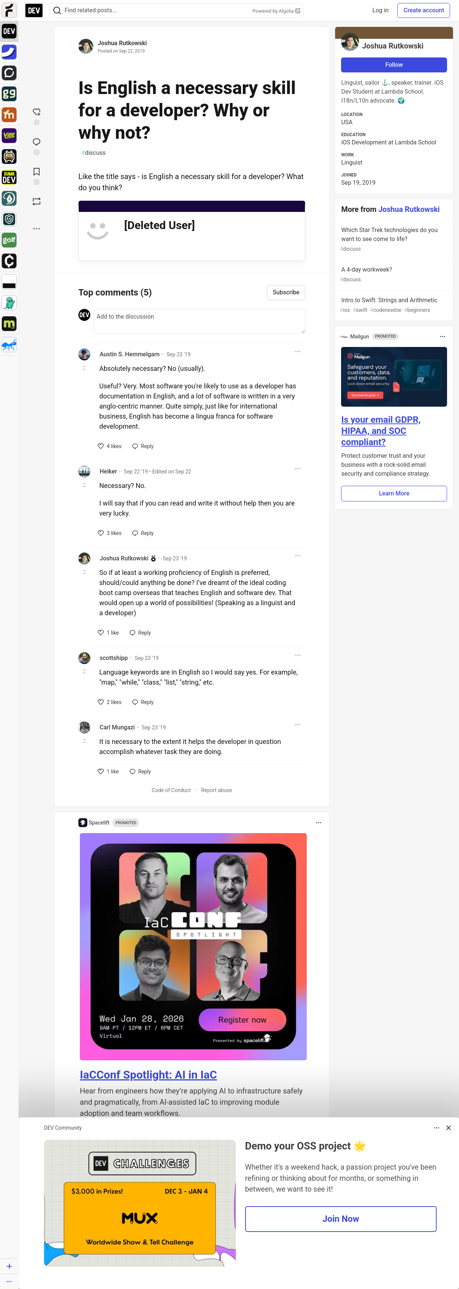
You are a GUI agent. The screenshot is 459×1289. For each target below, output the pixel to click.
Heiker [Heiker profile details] (108, 471)
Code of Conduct (171, 790)
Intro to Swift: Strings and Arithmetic (393, 305)
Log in (380, 10)
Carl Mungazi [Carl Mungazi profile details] (117, 727)
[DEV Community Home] (34, 10)
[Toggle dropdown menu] (298, 351)
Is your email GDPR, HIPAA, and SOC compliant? (381, 430)
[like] (109, 446)
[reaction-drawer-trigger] (36, 116)
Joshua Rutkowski (122, 43)
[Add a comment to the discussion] (199, 321)
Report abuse (216, 790)
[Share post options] (36, 228)
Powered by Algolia (276, 11)
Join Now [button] (340, 1219)
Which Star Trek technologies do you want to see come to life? (393, 239)
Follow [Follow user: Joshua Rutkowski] (394, 64)
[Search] (57, 11)
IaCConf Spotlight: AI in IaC (148, 1074)
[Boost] (37, 201)
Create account (423, 10)
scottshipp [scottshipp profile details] (114, 657)
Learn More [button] (394, 493)
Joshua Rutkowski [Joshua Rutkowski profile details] (124, 558)
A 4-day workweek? (393, 275)
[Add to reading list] (37, 176)
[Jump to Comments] (37, 146)
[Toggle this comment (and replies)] (84, 368)
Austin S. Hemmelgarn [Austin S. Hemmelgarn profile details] (130, 354)
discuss (93, 152)
